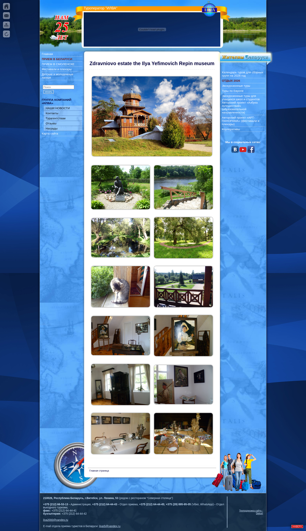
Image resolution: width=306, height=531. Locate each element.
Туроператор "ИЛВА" (100, 8)
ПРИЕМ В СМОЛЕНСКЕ (58, 64)
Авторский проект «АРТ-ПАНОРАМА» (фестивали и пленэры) (240, 121)
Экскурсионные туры (236, 85)
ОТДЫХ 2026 (231, 80)
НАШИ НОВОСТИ (58, 108)
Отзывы (51, 123)
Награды (52, 128)
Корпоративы (231, 129)
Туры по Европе (233, 90)
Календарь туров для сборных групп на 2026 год (242, 74)
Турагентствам (56, 118)
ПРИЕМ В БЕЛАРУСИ (57, 59)
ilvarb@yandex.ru (109, 526)
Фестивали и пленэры (57, 69)
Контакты (52, 113)
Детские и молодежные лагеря (57, 76)
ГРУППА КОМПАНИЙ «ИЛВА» (56, 101)
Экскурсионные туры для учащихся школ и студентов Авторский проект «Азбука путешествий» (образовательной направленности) (241, 104)
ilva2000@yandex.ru (55, 519)
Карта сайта (50, 133)
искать (48, 91)
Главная (47, 54)
